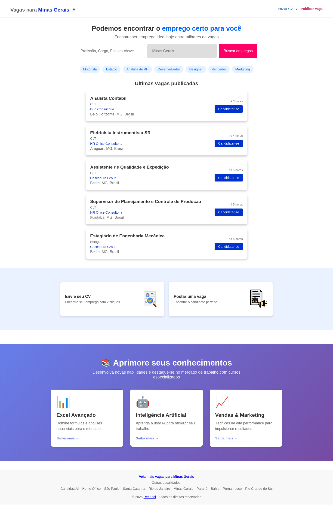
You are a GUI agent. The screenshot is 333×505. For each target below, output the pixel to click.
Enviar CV (285, 9)
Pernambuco (232, 489)
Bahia (215, 489)
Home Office (91, 489)
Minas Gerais (183, 489)
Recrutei (150, 497)
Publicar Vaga (312, 9)
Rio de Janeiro (159, 489)
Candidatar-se (228, 109)
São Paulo (111, 489)
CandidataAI (69, 489)
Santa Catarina (134, 489)
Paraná (202, 489)
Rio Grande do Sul (258, 489)
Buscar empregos (238, 51)
